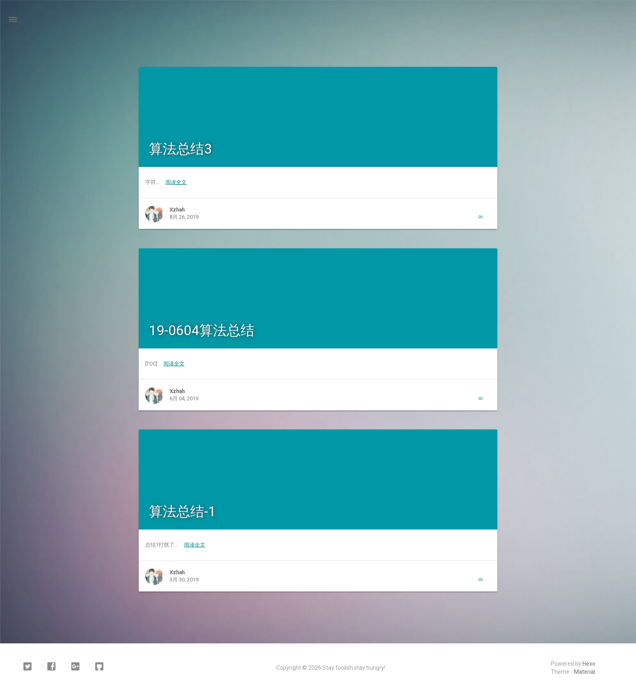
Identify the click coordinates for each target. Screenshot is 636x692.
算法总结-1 (182, 511)
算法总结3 (180, 149)
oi (480, 217)
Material (584, 672)
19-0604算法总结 (201, 330)
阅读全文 (176, 182)
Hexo (588, 663)
